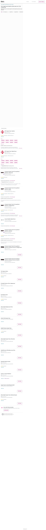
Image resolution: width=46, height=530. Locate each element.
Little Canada (11, 4)
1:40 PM (7, 142)
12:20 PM (7, 140)
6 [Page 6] (11, 414)
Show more (20, 148)
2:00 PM (11, 142)
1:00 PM (16, 140)
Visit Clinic (19, 254)
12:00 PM (2, 140)
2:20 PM (16, 142)
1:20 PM (3, 142)
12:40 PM (11, 140)
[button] (25, 15)
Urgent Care (4, 4)
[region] (34, 266)
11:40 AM (2, 160)
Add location (6, 410)
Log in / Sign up (41, 1)
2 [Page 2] (4, 414)
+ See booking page (12, 180)
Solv (1, 4)
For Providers (34, 1)
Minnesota (7, 4)
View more (2, 164)
